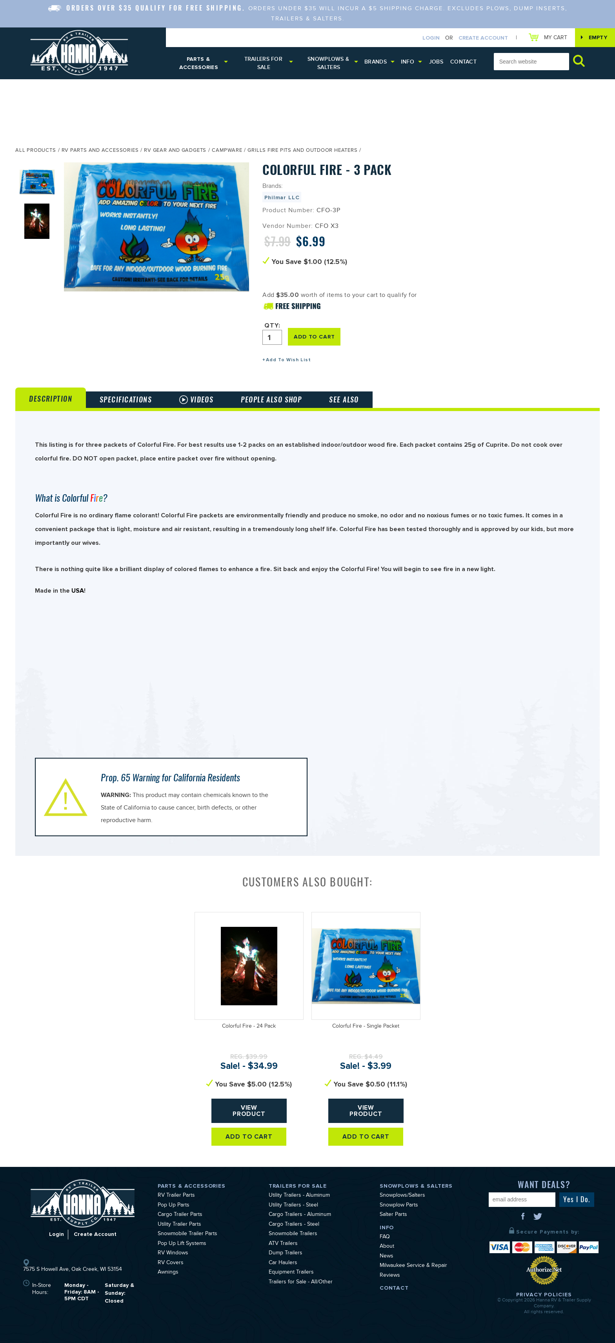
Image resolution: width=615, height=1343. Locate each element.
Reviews (390, 1275)
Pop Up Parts (173, 1205)
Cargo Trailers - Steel (294, 1224)
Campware (227, 151)
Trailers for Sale (263, 63)
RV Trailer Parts (176, 1195)
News (386, 1256)
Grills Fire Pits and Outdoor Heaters (302, 151)
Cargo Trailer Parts (180, 1215)
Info (407, 61)
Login (431, 38)
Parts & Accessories (198, 63)
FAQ (385, 1237)
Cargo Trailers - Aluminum (300, 1215)
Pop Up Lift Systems (182, 1244)
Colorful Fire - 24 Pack (249, 1026)
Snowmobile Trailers (293, 1234)
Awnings (168, 1272)
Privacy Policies (544, 1294)
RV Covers (171, 1263)
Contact (463, 61)
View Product (249, 1111)
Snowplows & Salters (328, 63)
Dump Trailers (285, 1253)
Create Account (483, 38)
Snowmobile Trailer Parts (187, 1234)
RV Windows (173, 1253)
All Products (35, 151)
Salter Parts (393, 1215)
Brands (375, 61)
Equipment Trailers (291, 1272)
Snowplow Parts (399, 1205)
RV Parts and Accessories (100, 151)
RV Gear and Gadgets (175, 151)
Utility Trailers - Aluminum (299, 1195)
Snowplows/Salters (402, 1195)
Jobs (436, 61)
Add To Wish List (288, 360)
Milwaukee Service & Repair (413, 1266)
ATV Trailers (283, 1244)
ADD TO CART (314, 336)
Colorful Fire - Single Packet (365, 1026)
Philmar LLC (281, 197)
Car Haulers (283, 1263)
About (387, 1246)
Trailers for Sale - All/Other (301, 1282)
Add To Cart (249, 1137)
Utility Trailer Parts (179, 1224)
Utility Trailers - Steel (293, 1205)
